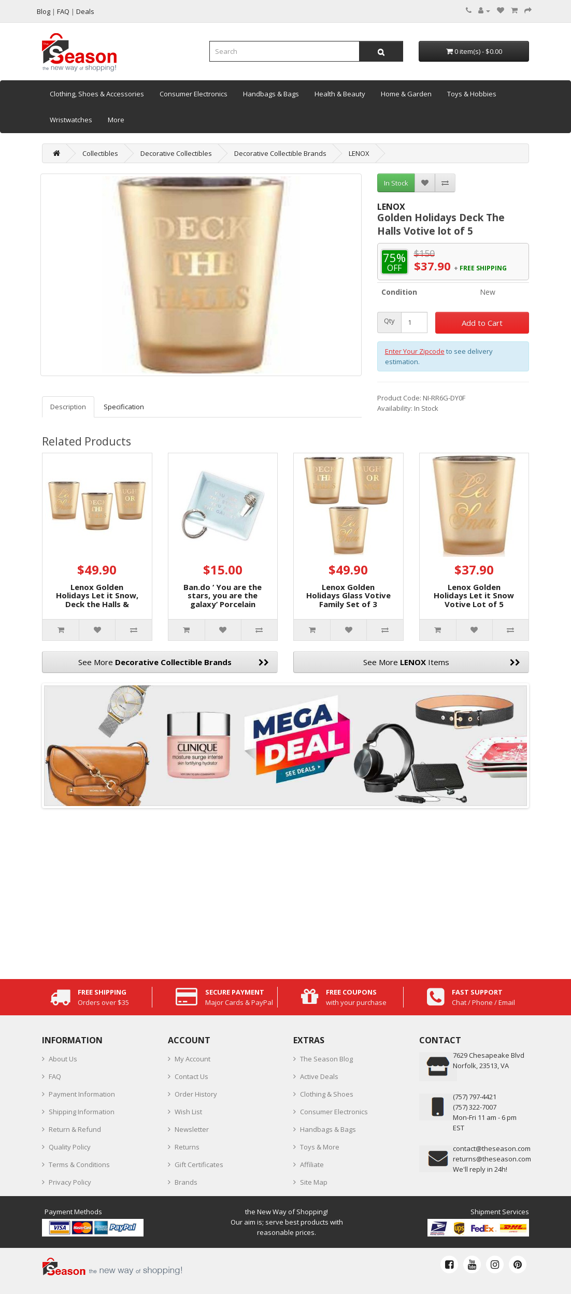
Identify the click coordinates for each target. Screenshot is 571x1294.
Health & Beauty (340, 93)
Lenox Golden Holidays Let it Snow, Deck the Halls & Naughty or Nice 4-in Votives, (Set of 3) (97, 604)
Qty (389, 321)
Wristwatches (71, 119)
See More (173, 662)
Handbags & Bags (271, 93)
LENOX (359, 153)
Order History (196, 1094)
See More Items (442, 662)
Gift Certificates (199, 1164)
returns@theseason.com (492, 1158)
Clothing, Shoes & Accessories (97, 93)
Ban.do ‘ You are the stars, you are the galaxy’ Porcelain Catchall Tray (222, 600)
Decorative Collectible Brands (280, 153)
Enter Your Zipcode (415, 351)
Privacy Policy (70, 1182)
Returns (187, 1147)
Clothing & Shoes (326, 1094)
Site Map (313, 1182)
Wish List (188, 1111)
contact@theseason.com (492, 1148)
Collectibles (100, 153)
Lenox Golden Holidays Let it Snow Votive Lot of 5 (474, 595)
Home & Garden (406, 93)
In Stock (396, 183)
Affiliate (312, 1164)
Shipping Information (82, 1111)
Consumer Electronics (193, 93)
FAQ (55, 1076)
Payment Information (82, 1094)
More (116, 119)
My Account (192, 1058)
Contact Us (191, 1076)
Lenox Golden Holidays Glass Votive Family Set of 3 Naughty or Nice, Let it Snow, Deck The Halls (348, 608)
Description (68, 406)
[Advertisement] (285, 891)
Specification (124, 406)
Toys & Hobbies (471, 93)
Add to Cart (482, 323)
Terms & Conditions (79, 1164)
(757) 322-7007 (474, 1107)
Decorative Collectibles (176, 153)
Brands (186, 1182)
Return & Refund (75, 1129)
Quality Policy (70, 1147)
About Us (63, 1058)
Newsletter (192, 1129)
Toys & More (319, 1147)
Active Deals (319, 1076)
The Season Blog (326, 1058)
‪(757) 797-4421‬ (474, 1096)
